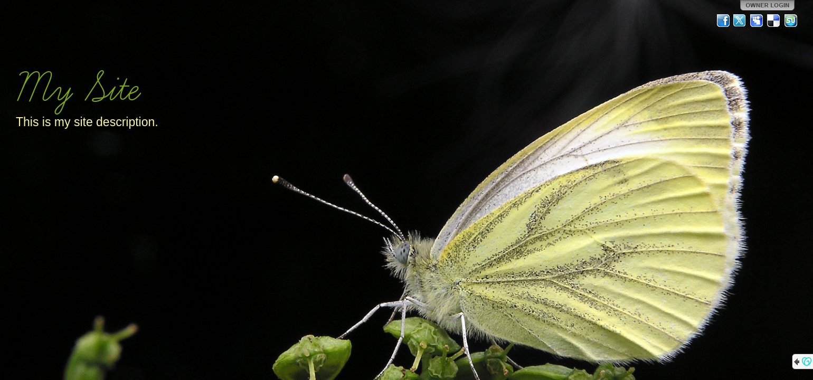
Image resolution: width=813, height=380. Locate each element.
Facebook (723, 20)
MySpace (757, 20)
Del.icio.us (774, 20)
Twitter (740, 20)
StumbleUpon (790, 20)
